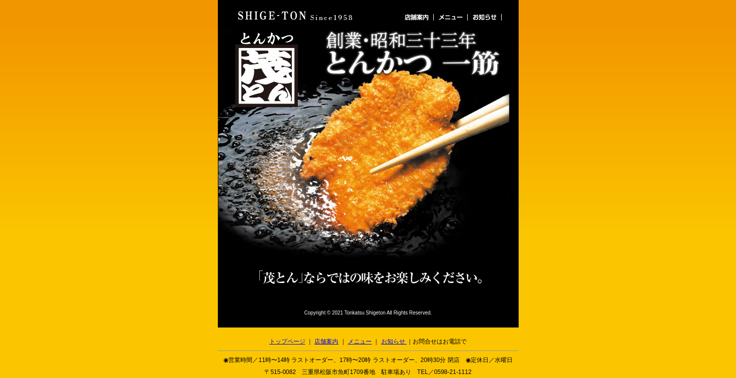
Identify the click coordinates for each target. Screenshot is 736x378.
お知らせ (394, 341)
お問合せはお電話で (440, 341)
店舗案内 (326, 341)
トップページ (287, 341)
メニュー (360, 341)
